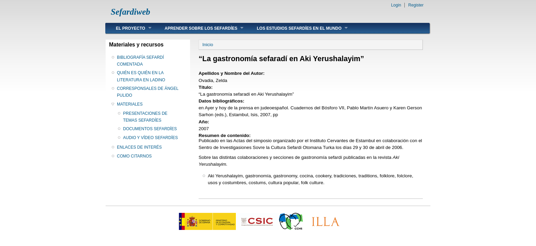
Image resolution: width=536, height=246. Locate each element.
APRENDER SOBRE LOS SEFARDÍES (199, 28)
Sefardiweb (130, 11)
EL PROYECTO (128, 28)
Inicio (207, 44)
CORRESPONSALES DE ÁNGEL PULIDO (147, 92)
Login (396, 5)
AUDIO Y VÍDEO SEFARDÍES (150, 137)
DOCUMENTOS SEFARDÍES (150, 128)
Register (416, 5)
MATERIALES (130, 104)
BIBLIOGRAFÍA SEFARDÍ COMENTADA (140, 61)
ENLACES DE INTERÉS (139, 147)
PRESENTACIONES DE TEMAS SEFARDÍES (145, 117)
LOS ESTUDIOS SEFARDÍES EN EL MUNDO (297, 28)
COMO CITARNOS (134, 156)
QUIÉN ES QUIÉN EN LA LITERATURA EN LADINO (141, 76)
